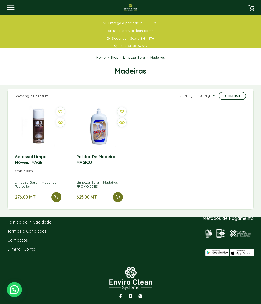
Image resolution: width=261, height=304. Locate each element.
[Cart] (251, 8)
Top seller (22, 186)
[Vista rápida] (60, 122)
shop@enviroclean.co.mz (133, 31)
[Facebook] (121, 296)
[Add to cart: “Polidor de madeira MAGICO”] (118, 197)
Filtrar (232, 96)
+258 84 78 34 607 (133, 46)
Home (101, 57)
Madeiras (49, 182)
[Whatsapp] (140, 296)
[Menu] (10, 7)
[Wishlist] (60, 111)
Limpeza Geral (134, 57)
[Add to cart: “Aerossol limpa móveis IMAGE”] (56, 197)
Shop (114, 57)
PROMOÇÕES (87, 186)
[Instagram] (130, 296)
